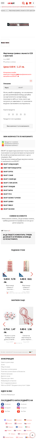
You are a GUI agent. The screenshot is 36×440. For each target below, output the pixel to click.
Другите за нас (5, 376)
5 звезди (25, 114)
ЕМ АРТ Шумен (7, 201)
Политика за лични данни (9, 369)
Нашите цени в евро (7, 362)
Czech (28, 423)
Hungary (9, 427)
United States (8, 437)
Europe (19, 427)
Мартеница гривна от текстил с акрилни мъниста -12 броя (10, 287)
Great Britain (23, 434)
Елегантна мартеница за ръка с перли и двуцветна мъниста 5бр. (26, 338)
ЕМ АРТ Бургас (7, 172)
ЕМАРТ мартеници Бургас (11, 168)
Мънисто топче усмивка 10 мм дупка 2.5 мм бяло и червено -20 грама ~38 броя (10, 338)
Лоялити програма (6, 374)
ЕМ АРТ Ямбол (7, 205)
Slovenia (27, 430)
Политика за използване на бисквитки (13, 371)
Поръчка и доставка (7, 378)
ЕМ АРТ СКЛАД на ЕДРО (10, 164)
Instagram (6, 407)
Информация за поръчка (8, 381)
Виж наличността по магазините (18, 126)
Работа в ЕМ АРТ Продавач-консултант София (15, 385)
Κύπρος (11, 434)
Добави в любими (9, 62)
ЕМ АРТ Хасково (7, 209)
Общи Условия (5, 367)
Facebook (6, 404)
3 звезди (17, 114)
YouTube (5, 411)
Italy (27, 427)
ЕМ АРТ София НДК (8, 179)
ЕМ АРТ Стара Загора (9, 183)
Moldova (29, 437)
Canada (19, 437)
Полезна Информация (8, 395)
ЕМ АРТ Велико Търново (11, 198)
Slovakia (17, 430)
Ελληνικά (8, 420)
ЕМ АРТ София (7, 175)
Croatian (18, 423)
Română (18, 420)
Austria (8, 423)
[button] (32, 274)
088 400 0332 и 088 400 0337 (27, 6)
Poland (8, 430)
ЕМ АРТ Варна (7, 190)
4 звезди (21, 114)
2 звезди (13, 114)
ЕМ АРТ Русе (6, 194)
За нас (3, 364)
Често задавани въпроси (9, 383)
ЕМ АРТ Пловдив (8, 186)
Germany (28, 420)
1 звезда (9, 114)
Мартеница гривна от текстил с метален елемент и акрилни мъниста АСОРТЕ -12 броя (26, 287)
